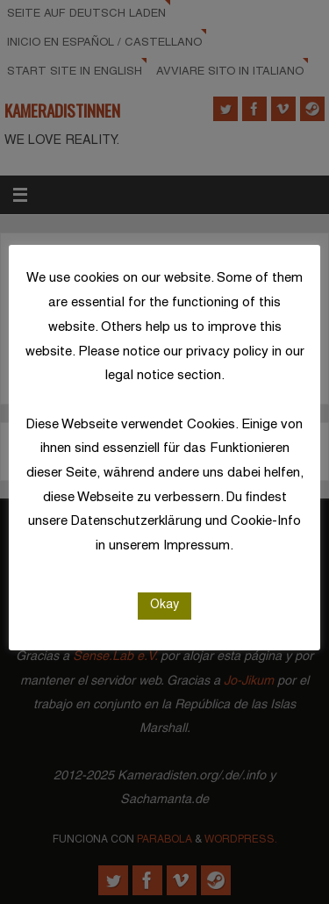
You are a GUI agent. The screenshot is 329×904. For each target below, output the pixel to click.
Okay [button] (164, 605)
